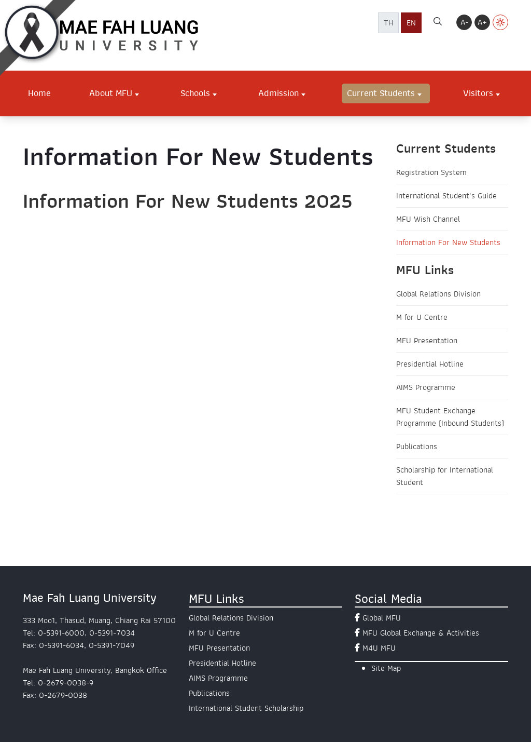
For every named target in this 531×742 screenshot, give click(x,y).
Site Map (386, 668)
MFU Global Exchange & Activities (420, 633)
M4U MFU (379, 648)
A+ (482, 22)
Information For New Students (448, 242)
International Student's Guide (446, 196)
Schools (195, 93)
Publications (416, 446)
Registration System (431, 172)
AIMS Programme (425, 387)
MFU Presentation (426, 340)
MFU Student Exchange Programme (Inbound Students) (450, 416)
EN (411, 23)
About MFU (110, 93)
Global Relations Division (438, 294)
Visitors (478, 93)
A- (464, 22)
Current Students (381, 93)
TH (388, 23)
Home (39, 93)
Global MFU (381, 618)
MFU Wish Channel (428, 219)
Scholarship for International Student (444, 476)
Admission (278, 93)
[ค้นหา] (438, 22)
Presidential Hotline (430, 364)
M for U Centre (422, 317)
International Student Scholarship (246, 708)
